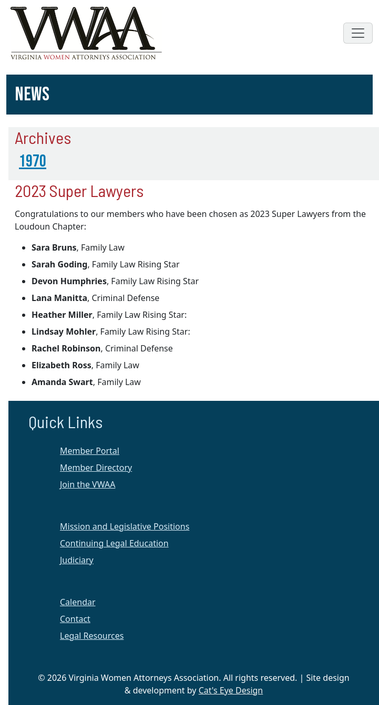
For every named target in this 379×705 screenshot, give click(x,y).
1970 (32, 161)
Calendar (78, 602)
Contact (75, 619)
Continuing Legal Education (114, 543)
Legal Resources (92, 635)
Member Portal (89, 451)
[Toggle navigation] (358, 33)
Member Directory (96, 467)
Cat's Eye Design (231, 690)
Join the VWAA (87, 484)
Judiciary (77, 560)
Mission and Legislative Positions (124, 526)
